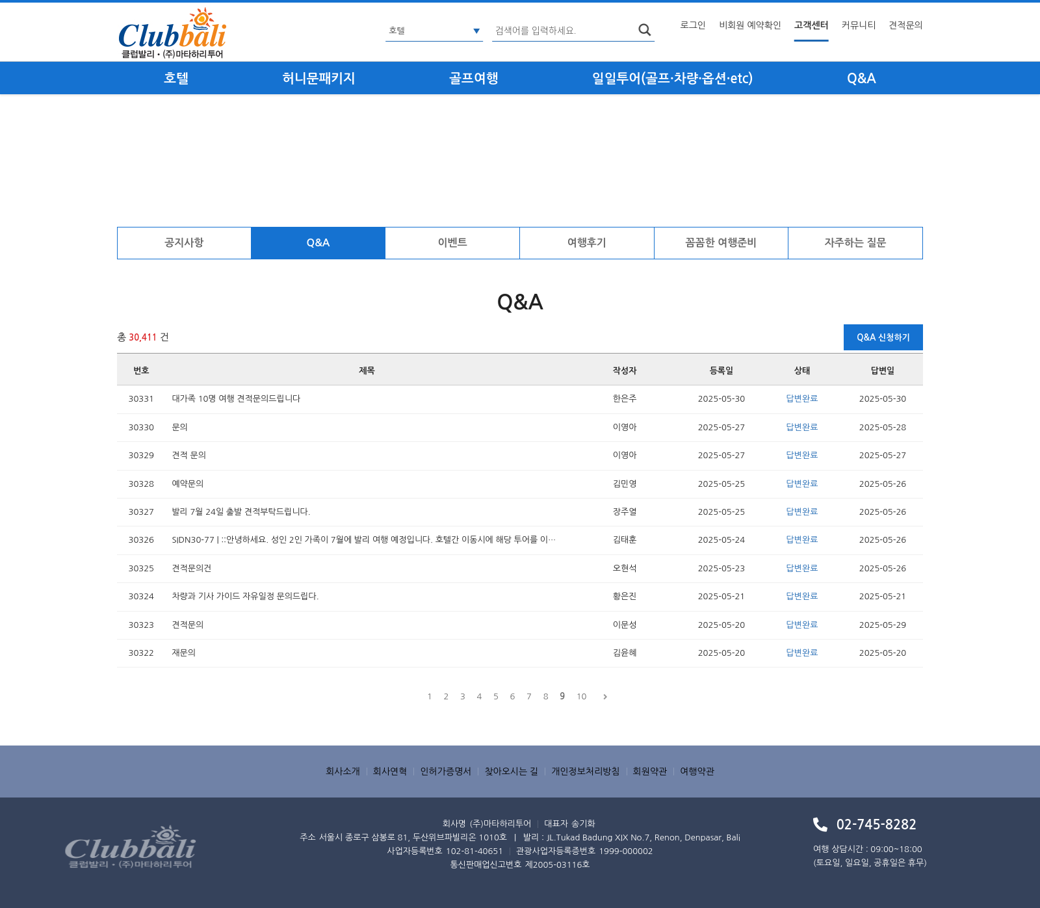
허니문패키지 (319, 78)
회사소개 (343, 771)
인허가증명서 (445, 771)
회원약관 (650, 771)
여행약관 (697, 771)
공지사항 (183, 243)
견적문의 (906, 25)
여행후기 (586, 243)
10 (582, 696)
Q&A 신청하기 (883, 337)
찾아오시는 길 (511, 771)
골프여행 (473, 78)
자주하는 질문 (856, 243)
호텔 (176, 78)
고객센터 (811, 25)
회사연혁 (390, 771)
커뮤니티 (859, 25)
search (644, 29)
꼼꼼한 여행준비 (721, 243)
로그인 (693, 25)
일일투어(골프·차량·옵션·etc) (672, 78)
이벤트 (452, 243)
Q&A (861, 78)
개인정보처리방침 (585, 771)
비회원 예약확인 (750, 25)
